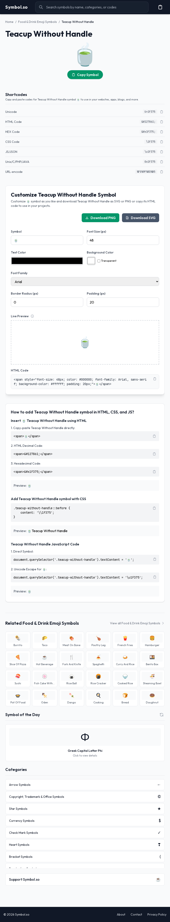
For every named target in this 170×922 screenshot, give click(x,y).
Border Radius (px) (24, 293)
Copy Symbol (85, 74)
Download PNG (100, 218)
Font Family (19, 273)
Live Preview (20, 316)
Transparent (106, 260)
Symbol (16, 231)
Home (9, 22)
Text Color (18, 252)
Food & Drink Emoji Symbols (37, 22)
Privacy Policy (156, 914)
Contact (136, 914)
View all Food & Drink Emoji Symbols (137, 623)
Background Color (100, 252)
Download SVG (141, 218)
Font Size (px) (96, 231)
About (121, 914)
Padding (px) (96, 293)
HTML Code (19, 370)
